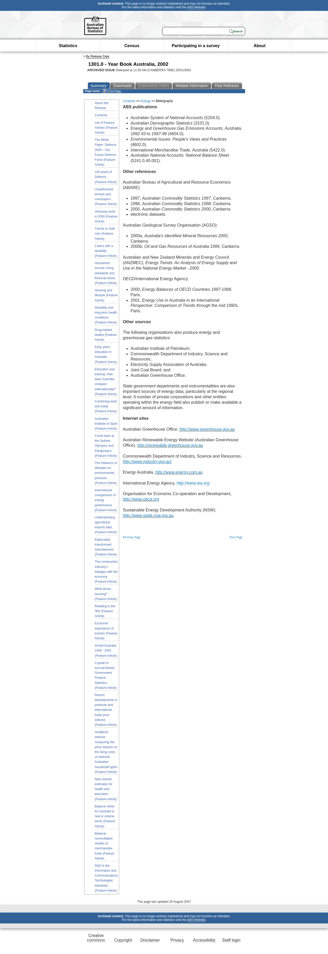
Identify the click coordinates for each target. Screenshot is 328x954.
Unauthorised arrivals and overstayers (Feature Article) (106, 196)
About (260, 46)
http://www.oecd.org (141, 499)
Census (131, 46)
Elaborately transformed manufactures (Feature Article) (106, 547)
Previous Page (131, 537)
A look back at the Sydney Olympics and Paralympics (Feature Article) (106, 446)
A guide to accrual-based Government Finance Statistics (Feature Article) (106, 675)
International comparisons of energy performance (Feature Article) (106, 500)
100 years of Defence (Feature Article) (106, 177)
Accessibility (204, 940)
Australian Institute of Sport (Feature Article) (106, 423)
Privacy (177, 940)
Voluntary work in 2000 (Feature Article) (106, 216)
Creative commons (96, 937)
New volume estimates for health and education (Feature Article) (106, 789)
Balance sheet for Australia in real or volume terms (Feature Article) (105, 816)
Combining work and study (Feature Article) (106, 406)
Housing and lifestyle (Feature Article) (106, 295)
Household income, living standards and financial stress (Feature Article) (106, 273)
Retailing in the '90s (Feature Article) (105, 611)
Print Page (112, 91)
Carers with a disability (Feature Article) (106, 251)
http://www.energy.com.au (179, 472)
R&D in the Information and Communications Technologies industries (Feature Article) (106, 878)
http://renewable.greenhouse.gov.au (170, 445)
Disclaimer (150, 940)
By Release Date (97, 56)
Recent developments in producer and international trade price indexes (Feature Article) (106, 710)
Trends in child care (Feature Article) (105, 233)
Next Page (236, 537)
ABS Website (196, 7)
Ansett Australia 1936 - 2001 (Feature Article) (106, 650)
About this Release (102, 105)
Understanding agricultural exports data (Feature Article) (106, 525)
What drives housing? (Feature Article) (106, 594)
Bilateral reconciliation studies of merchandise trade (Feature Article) (105, 846)
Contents (101, 115)
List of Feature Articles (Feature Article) (106, 127)
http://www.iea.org (193, 483)
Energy (146, 101)
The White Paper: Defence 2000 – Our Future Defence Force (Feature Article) (105, 152)
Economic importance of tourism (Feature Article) (106, 630)
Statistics (68, 46)
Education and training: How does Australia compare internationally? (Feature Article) (106, 381)
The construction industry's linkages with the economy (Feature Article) (106, 571)
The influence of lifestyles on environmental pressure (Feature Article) (106, 473)
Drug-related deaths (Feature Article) (106, 335)
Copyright (123, 940)
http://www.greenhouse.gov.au (207, 429)
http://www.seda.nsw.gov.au (148, 515)
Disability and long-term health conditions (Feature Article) (106, 315)
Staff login (231, 940)
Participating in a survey (196, 46)
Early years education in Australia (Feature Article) (106, 354)
